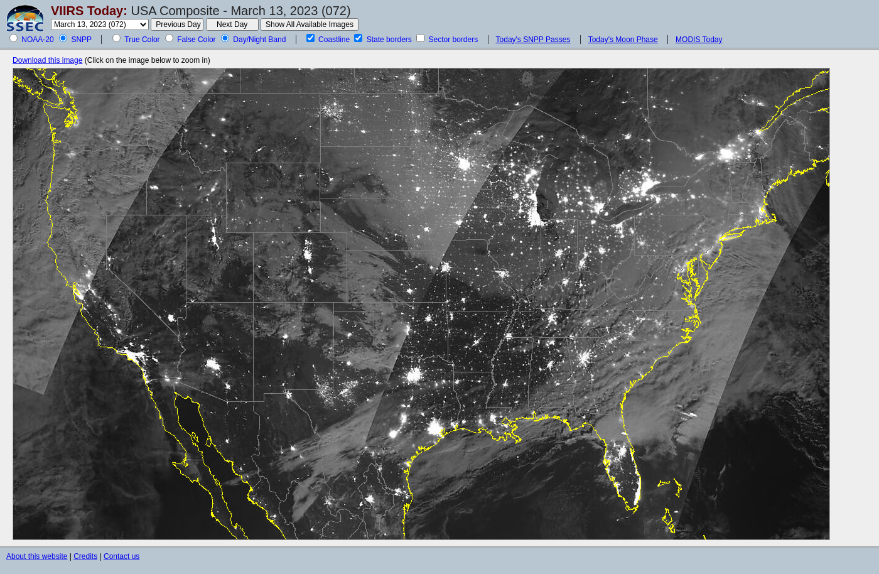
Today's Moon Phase (623, 39)
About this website (36, 556)
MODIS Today (699, 39)
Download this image (47, 60)
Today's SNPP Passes (533, 39)
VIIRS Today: (89, 11)
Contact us (121, 556)
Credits (85, 556)
